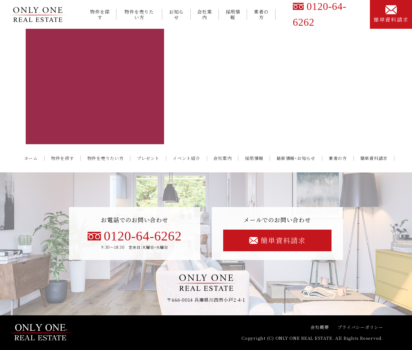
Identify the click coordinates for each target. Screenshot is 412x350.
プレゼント (148, 158)
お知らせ (176, 14)
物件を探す (100, 14)
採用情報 (233, 14)
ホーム (31, 158)
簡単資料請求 (391, 14)
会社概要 (319, 327)
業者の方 (261, 14)
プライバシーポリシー (360, 327)
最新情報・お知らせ (295, 158)
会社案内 (204, 14)
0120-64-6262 (135, 236)
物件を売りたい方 (139, 14)
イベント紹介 (186, 158)
